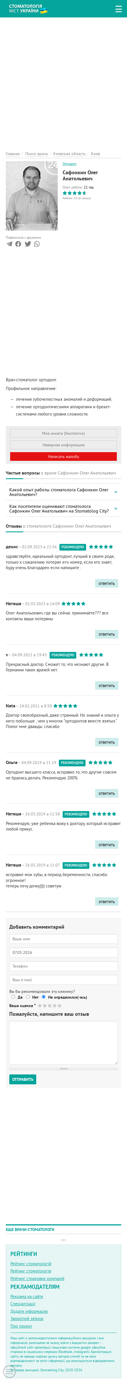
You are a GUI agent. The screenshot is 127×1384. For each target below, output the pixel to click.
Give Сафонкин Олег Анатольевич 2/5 (45, 1005)
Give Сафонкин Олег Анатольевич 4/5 (54, 1005)
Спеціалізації (22, 1303)
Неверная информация (64, 444)
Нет (35, 997)
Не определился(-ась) (67, 997)
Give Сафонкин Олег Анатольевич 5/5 (59, 1005)
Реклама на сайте (26, 1296)
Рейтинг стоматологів (30, 1271)
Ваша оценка (22, 1005)
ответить (107, 583)
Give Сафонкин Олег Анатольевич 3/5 (50, 1005)
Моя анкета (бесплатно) (63, 433)
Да (20, 997)
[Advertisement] (63, 81)
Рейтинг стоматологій (30, 1263)
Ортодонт (70, 163)
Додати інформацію (29, 1311)
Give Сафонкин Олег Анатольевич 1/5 (40, 1005)
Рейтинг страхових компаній (37, 1278)
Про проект (21, 1326)
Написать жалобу (63, 456)
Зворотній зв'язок (26, 1318)
